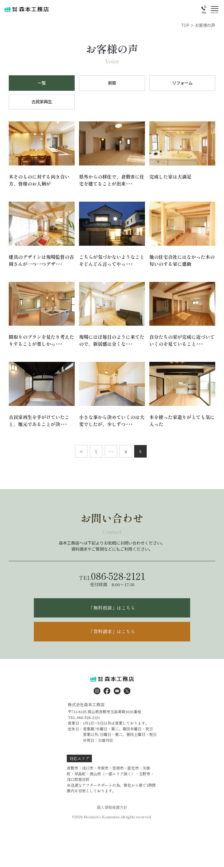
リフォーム (182, 83)
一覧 (41, 83)
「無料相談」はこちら (112, 610)
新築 (112, 83)
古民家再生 (41, 103)
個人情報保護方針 (112, 812)
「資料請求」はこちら (112, 635)
